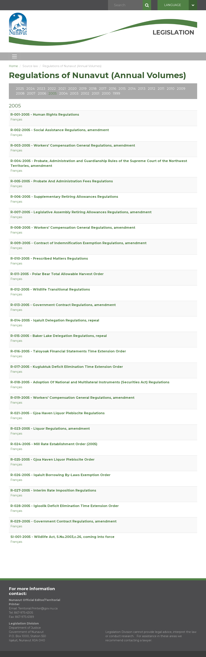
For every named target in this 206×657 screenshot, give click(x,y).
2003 (74, 93)
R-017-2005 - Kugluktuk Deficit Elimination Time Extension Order (66, 367)
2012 (151, 89)
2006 (42, 93)
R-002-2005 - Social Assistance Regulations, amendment (59, 130)
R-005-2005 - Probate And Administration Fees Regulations (61, 181)
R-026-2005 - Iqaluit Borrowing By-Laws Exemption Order (60, 475)
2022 (52, 89)
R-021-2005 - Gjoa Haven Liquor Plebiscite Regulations (57, 413)
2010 (170, 89)
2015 (122, 89)
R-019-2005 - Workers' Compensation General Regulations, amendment (72, 398)
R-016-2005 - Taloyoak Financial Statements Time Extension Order (68, 351)
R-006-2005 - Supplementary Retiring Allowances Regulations (64, 197)
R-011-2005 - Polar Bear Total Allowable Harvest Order (57, 274)
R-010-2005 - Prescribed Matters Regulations (49, 258)
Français (16, 119)
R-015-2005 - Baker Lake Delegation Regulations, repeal (58, 336)
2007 (31, 93)
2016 (112, 89)
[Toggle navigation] (14, 56)
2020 (72, 89)
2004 (63, 93)
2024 (30, 89)
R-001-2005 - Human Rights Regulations (44, 114)
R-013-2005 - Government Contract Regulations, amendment (63, 305)
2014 (132, 89)
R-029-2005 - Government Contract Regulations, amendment (63, 521)
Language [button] (180, 5)
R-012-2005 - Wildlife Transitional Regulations (50, 289)
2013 (141, 89)
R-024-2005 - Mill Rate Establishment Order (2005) (53, 444)
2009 (181, 89)
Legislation (173, 32)
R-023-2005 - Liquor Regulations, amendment (50, 429)
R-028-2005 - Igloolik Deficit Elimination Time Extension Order (64, 506)
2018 (93, 89)
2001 (95, 93)
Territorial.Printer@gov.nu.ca (38, 608)
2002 (85, 93)
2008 (20, 93)
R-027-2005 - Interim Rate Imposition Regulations (53, 490)
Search (147, 5)
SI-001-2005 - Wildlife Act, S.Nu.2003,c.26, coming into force (62, 537)
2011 (161, 89)
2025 (20, 89)
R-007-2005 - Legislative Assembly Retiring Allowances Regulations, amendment (80, 212)
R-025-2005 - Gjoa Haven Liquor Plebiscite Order (52, 459)
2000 (106, 93)
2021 (62, 89)
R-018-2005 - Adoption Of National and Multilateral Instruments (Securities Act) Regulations (89, 382)
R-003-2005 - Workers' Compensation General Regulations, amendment (72, 145)
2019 (83, 89)
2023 (41, 89)
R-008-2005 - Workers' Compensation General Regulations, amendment (72, 228)
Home (13, 66)
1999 (116, 93)
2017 (102, 89)
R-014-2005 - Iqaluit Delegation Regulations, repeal (54, 320)
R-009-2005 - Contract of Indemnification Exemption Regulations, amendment (78, 243)
